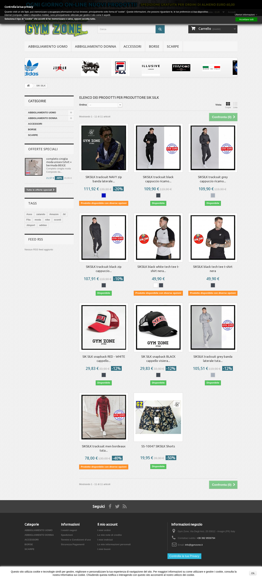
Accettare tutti (246, 19)
